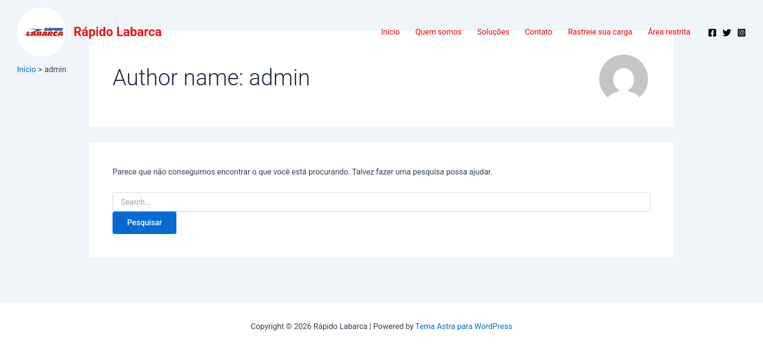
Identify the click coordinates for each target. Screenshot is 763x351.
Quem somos (438, 32)
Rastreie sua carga (600, 32)
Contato (539, 32)
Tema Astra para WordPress (464, 326)
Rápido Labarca (118, 31)
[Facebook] (712, 32)
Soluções (493, 32)
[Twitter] (727, 32)
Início (390, 32)
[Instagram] (741, 32)
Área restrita (669, 32)
